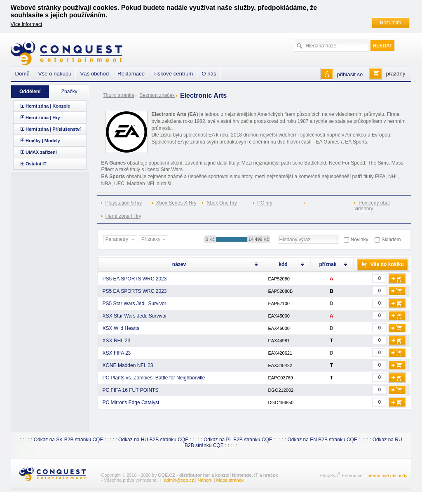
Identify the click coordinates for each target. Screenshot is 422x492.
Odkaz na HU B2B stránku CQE (153, 440)
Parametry (121, 239)
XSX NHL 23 (117, 341)
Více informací (26, 24)
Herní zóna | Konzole (48, 106)
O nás (209, 74)
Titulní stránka (118, 95)
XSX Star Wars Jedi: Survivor (135, 316)
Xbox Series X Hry (176, 203)
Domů (22, 74)
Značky (69, 91)
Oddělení (29, 91)
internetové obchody (386, 475)
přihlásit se (350, 74)
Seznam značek (157, 95)
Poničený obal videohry (371, 206)
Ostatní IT (36, 163)
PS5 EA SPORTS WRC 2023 (135, 279)
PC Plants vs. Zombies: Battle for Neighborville (154, 378)
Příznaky (154, 239)
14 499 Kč (259, 239)
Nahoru (205, 480)
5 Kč (210, 239)
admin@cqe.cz (179, 480)
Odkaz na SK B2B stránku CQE (68, 440)
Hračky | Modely (43, 140)
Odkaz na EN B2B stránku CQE (322, 440)
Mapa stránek (230, 480)
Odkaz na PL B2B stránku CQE (238, 440)
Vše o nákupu (55, 74)
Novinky (359, 239)
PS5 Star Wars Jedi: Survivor (134, 303)
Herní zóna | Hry (123, 216)
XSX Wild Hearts (121, 328)
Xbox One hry (221, 203)
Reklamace (131, 74)
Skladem (391, 239)
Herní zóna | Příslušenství (53, 129)
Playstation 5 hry (124, 203)
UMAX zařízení (41, 152)
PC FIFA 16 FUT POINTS (131, 390)
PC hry (264, 203)
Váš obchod (94, 74)
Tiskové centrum (173, 74)
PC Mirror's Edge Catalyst (131, 402)
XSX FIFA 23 (117, 353)
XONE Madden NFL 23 (128, 365)
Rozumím (390, 23)
